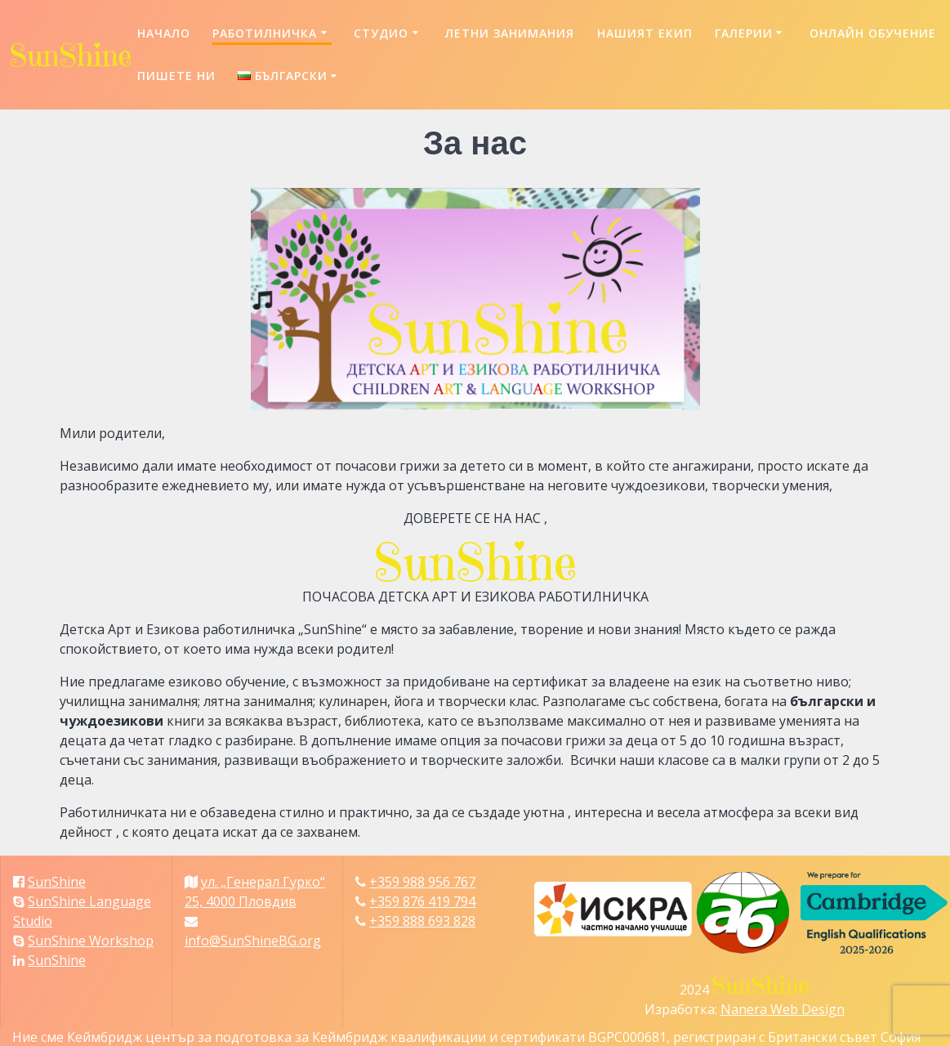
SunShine (57, 882)
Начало (163, 33)
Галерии (744, 33)
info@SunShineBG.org (253, 941)
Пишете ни (176, 75)
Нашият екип (645, 33)
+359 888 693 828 (422, 921)
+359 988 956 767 (422, 882)
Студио (381, 33)
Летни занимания (509, 33)
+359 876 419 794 (422, 901)
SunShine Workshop (91, 941)
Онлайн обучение (873, 33)
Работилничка (264, 33)
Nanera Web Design (782, 1009)
